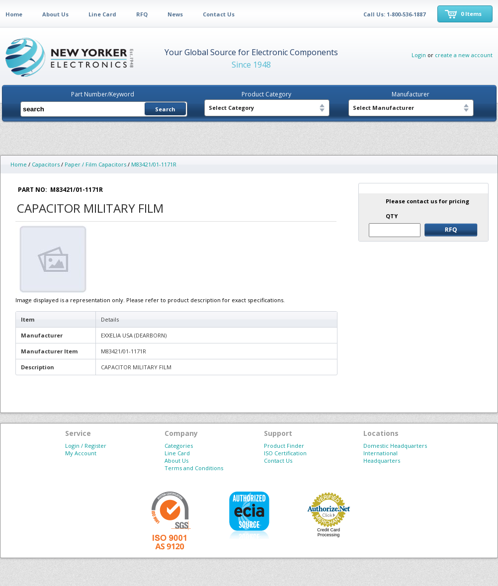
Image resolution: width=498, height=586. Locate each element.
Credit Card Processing (328, 532)
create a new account (464, 55)
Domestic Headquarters (395, 445)
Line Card (102, 14)
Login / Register (85, 445)
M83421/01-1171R (153, 164)
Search (165, 109)
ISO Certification (285, 453)
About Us (55, 14)
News (175, 14)
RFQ (142, 14)
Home (13, 14)
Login (419, 55)
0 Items (471, 13)
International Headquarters (381, 456)
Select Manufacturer (383, 107)
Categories (179, 445)
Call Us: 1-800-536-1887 (394, 14)
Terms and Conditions (194, 468)
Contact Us (219, 14)
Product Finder (284, 445)
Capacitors (46, 164)
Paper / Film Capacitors (95, 164)
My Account (80, 453)
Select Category (231, 107)
